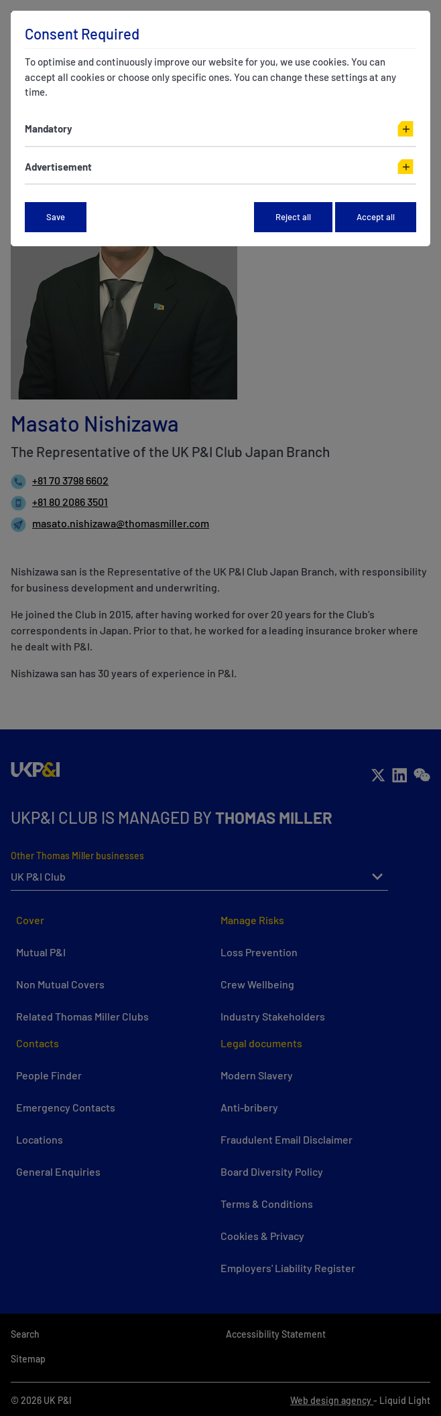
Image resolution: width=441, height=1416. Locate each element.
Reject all (293, 216)
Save (55, 216)
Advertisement (58, 167)
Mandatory (48, 128)
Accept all (376, 216)
